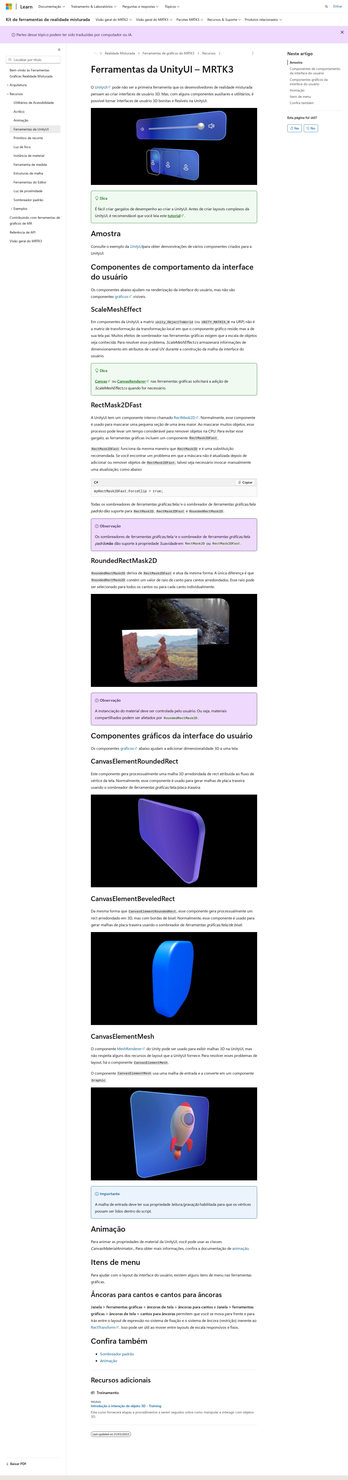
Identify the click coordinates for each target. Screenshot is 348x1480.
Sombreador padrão (117, 1353)
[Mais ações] (253, 53)
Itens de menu (300, 96)
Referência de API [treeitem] (23, 232)
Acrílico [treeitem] (19, 111)
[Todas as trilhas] (95, 53)
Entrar (337, 6)
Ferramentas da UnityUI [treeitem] (31, 129)
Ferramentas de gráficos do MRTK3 (168, 53)
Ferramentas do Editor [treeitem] (30, 182)
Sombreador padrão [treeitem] (28, 199)
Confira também (302, 102)
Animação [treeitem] (21, 120)
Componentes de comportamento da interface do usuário (315, 70)
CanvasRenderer (131, 381)
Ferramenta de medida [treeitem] (30, 164)
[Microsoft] (9, 6)
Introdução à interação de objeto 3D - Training (126, 1406)
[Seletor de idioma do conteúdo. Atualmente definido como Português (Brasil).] (24, 1472)
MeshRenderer (129, 1048)
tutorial (174, 215)
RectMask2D (184, 417)
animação (240, 1248)
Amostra (296, 62)
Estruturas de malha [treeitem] (28, 173)
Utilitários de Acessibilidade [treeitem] (34, 102)
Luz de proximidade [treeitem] (28, 191)
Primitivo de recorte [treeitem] (28, 138)
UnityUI (101, 87)
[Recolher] (59, 49)
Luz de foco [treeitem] (22, 146)
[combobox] (33, 60)
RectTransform (103, 1327)
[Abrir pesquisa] (326, 6)
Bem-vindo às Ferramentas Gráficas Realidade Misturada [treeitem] (31, 73)
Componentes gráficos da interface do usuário (309, 81)
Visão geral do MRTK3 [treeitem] (26, 241)
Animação (108, 1360)
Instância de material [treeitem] (29, 155)
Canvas (101, 381)
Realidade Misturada (120, 53)
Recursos (209, 53)
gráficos (121, 296)
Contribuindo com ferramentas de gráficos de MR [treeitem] (35, 220)
